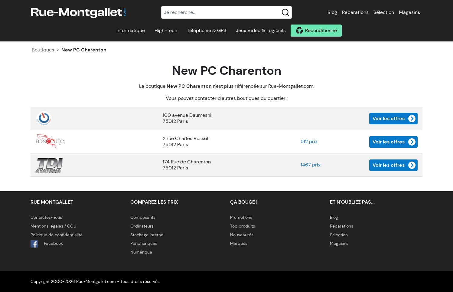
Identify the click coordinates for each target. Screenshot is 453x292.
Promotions (241, 217)
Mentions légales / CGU (53, 226)
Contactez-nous (46, 217)
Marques (238, 243)
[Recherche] (226, 12)
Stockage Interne (146, 235)
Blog (332, 12)
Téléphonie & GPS (206, 30)
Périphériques (143, 243)
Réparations (355, 12)
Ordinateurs (142, 226)
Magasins (409, 12)
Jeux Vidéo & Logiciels (261, 30)
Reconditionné (321, 30)
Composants (142, 217)
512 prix (309, 141)
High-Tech (166, 30)
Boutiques (43, 50)
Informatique (130, 30)
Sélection (383, 12)
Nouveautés (241, 235)
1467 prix (311, 165)
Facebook (47, 244)
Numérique (141, 252)
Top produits (242, 226)
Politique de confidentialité (57, 235)
